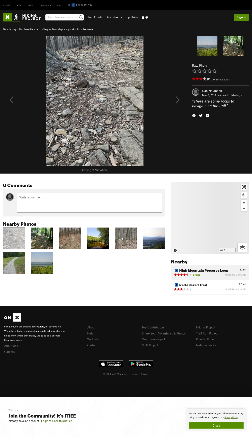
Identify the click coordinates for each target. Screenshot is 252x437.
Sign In (241, 17)
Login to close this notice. (57, 421)
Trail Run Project (207, 333)
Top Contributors (153, 327)
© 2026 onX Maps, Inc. (115, 373)
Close (216, 425)
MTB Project (150, 345)
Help (90, 333)
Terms (134, 373)
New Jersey (9, 29)
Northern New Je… (30, 29)
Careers (9, 352)
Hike (30, 5)
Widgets (93, 339)
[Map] (210, 218)
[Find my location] (244, 195)
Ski (59, 5)
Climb (7, 5)
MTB (19, 5)
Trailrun (45, 5)
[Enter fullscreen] (244, 187)
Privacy (145, 373)
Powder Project (206, 339)
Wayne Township (53, 29)
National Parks (206, 345)
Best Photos (114, 17)
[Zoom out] (244, 208)
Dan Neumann (212, 90)
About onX (11, 346)
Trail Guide (94, 17)
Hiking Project (205, 327)
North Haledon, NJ (233, 95)
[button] (194, 115)
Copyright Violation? (94, 170)
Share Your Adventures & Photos (164, 333)
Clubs (91, 345)
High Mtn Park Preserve (79, 29)
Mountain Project (153, 339)
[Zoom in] (244, 203)
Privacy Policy (231, 417)
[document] (216, 420)
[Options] (242, 247)
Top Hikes (131, 17)
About (91, 327)
